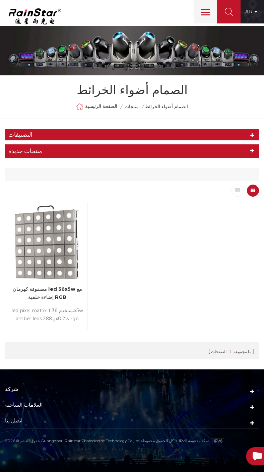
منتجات (132, 106)
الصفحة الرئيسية (96, 106)
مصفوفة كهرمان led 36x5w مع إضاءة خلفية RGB (47, 293)
